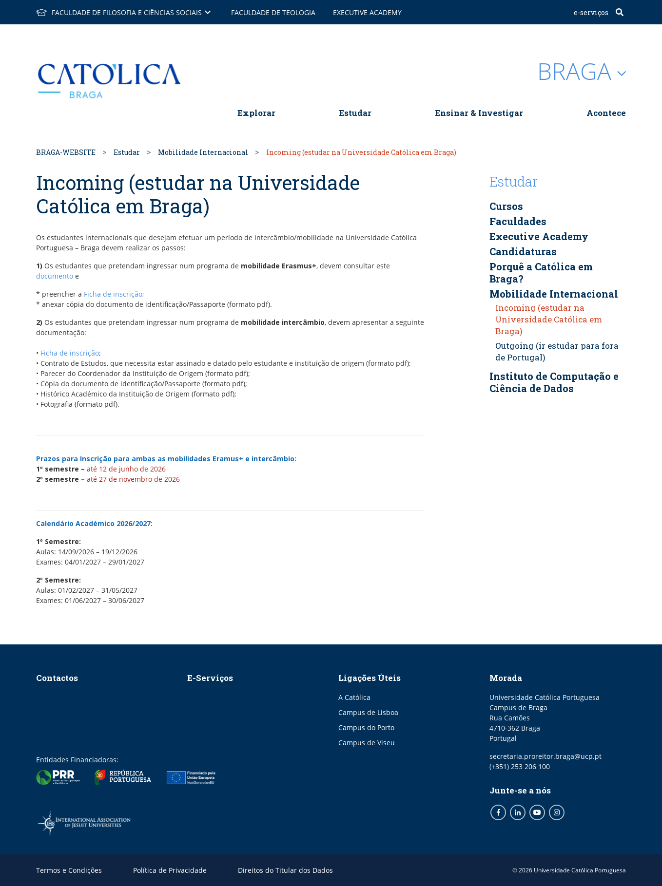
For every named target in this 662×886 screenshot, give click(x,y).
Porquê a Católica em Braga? (541, 272)
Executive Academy (367, 12)
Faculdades (517, 221)
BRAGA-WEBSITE (66, 152)
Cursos (506, 206)
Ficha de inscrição (69, 353)
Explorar (256, 112)
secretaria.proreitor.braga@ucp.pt (545, 756)
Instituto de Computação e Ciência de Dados (554, 382)
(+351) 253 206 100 (519, 766)
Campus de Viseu (366, 742)
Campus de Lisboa (368, 712)
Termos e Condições (69, 870)
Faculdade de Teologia (273, 12)
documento (55, 276)
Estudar (355, 112)
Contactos (57, 677)
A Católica (354, 697)
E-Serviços (591, 12)
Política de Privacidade (170, 870)
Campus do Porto (366, 727)
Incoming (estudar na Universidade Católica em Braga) (548, 319)
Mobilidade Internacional (203, 152)
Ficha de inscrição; (114, 294)
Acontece (606, 112)
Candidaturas (523, 251)
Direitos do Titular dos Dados (285, 870)
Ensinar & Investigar (479, 112)
